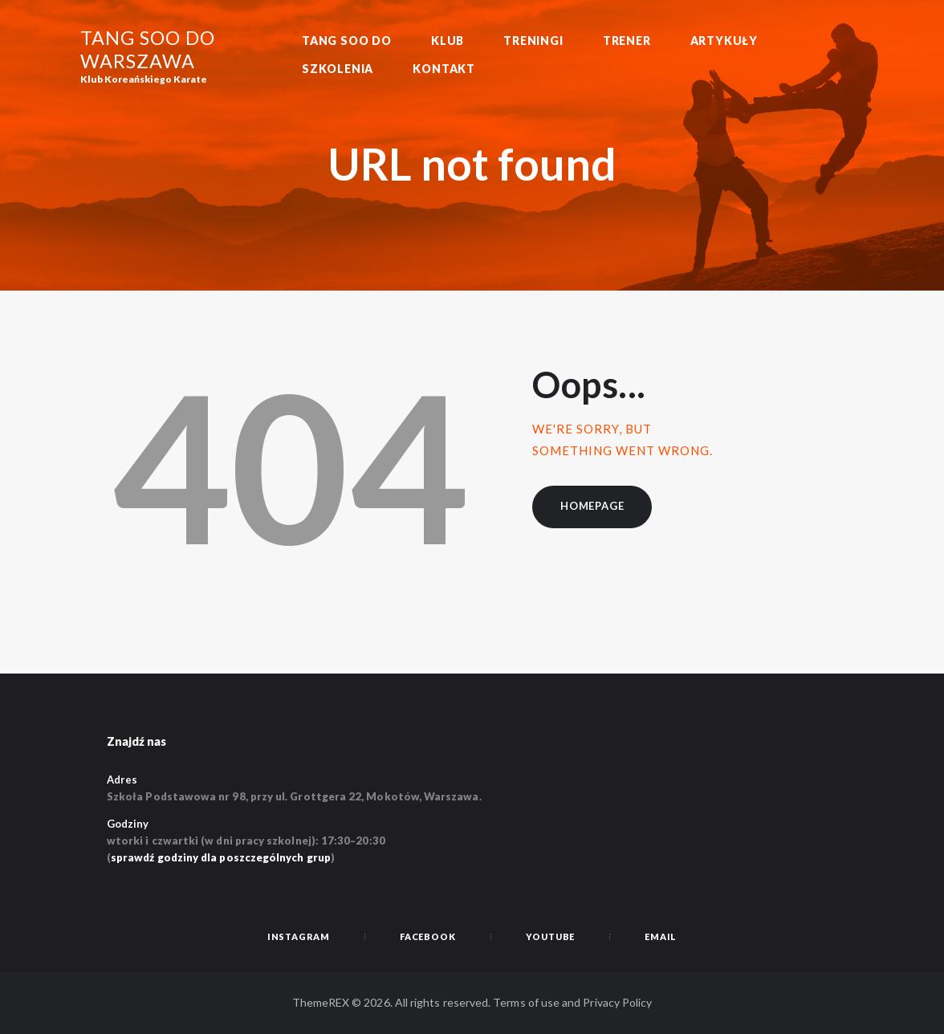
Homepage (592, 505)
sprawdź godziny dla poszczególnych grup (221, 857)
